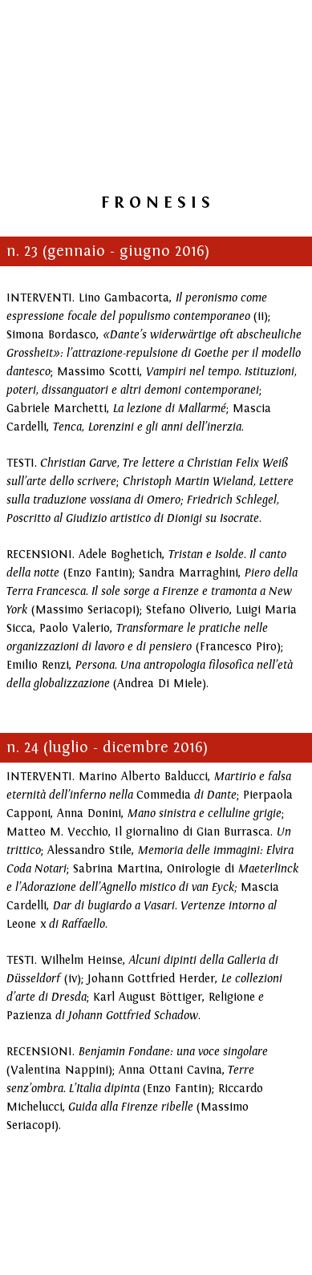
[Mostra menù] (269, 16)
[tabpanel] (156, 200)
